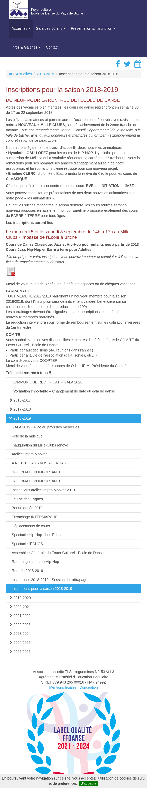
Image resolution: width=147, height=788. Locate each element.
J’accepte (88, 783)
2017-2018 (20, 409)
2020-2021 (20, 607)
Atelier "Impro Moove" (29, 454)
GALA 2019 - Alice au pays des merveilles (45, 427)
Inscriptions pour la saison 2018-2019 (42, 588)
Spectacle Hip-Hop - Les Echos (37, 535)
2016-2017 (20, 400)
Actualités (21, 28)
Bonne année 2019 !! (29, 508)
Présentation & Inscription (93, 28)
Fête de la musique (27, 436)
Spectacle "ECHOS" (28, 544)
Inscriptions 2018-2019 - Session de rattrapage (49, 580)
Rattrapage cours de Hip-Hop (35, 562)
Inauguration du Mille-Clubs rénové (40, 445)
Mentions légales (62, 687)
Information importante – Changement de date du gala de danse (63, 391)
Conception (88, 687)
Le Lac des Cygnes (27, 499)
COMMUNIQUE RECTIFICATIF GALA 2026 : (48, 382)
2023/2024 (20, 633)
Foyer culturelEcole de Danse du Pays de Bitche (57, 11)
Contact (52, 47)
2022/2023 (20, 625)
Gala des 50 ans (50, 28)
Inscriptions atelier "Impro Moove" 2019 (43, 490)
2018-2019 (45, 74)
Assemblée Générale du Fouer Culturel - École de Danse (58, 553)
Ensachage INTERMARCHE (35, 517)
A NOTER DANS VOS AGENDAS (39, 463)
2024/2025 (20, 642)
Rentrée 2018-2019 (27, 571)
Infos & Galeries (26, 47)
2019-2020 (20, 598)
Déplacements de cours (31, 526)
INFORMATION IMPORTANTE (37, 472)
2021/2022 (20, 616)
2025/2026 (20, 652)
